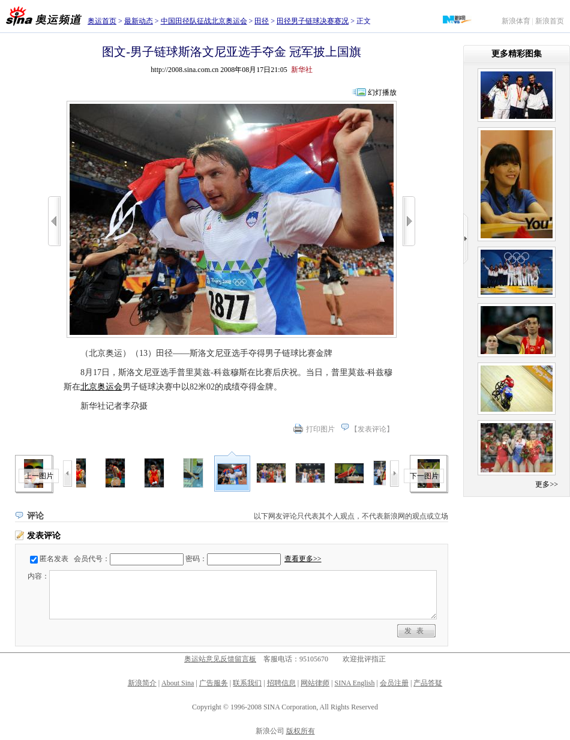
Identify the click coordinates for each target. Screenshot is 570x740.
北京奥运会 (101, 386)
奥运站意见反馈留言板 (220, 659)
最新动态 (138, 21)
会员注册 (394, 683)
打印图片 (320, 429)
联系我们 (247, 683)
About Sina (177, 683)
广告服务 (213, 683)
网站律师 (315, 683)
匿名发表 (54, 559)
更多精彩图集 (516, 53)
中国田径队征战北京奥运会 (204, 21)
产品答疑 (427, 683)
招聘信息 (281, 683)
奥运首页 (102, 21)
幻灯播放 (382, 92)
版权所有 (300, 731)
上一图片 (39, 476)
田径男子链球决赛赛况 (313, 21)
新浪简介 (142, 683)
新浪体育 (516, 21)
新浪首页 (549, 21)
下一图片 (424, 476)
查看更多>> (303, 559)
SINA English (354, 683)
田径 (261, 21)
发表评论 (372, 429)
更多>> (546, 484)
